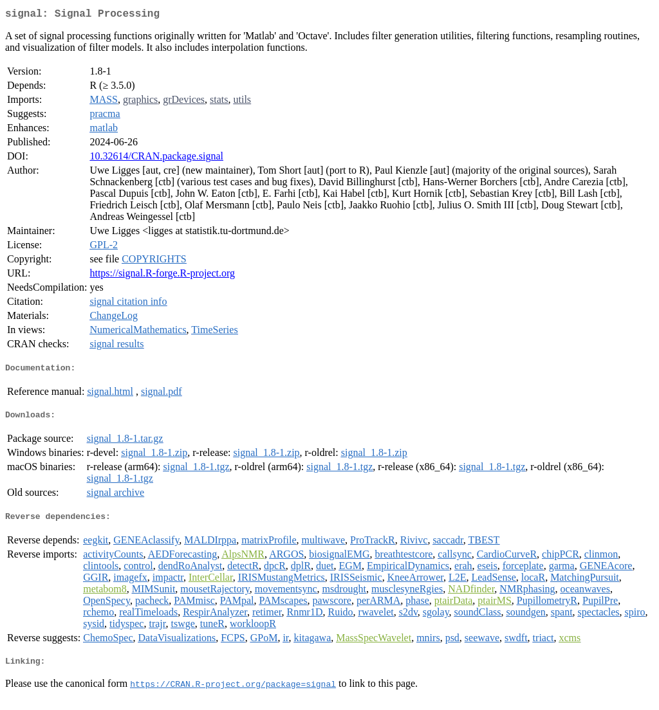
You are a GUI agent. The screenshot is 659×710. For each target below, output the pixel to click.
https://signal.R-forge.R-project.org (162, 275)
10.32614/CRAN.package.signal (156, 158)
